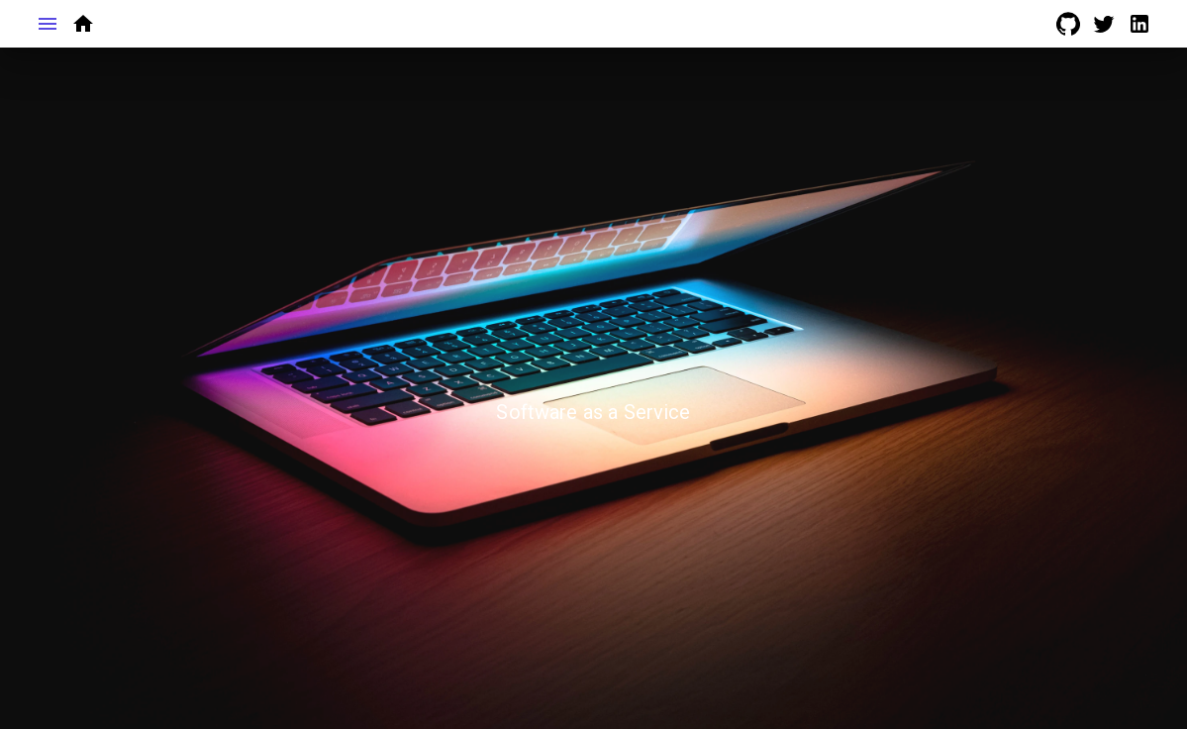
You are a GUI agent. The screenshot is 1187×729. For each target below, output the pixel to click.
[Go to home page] (83, 24)
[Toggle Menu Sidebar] (47, 24)
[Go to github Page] (1068, 24)
